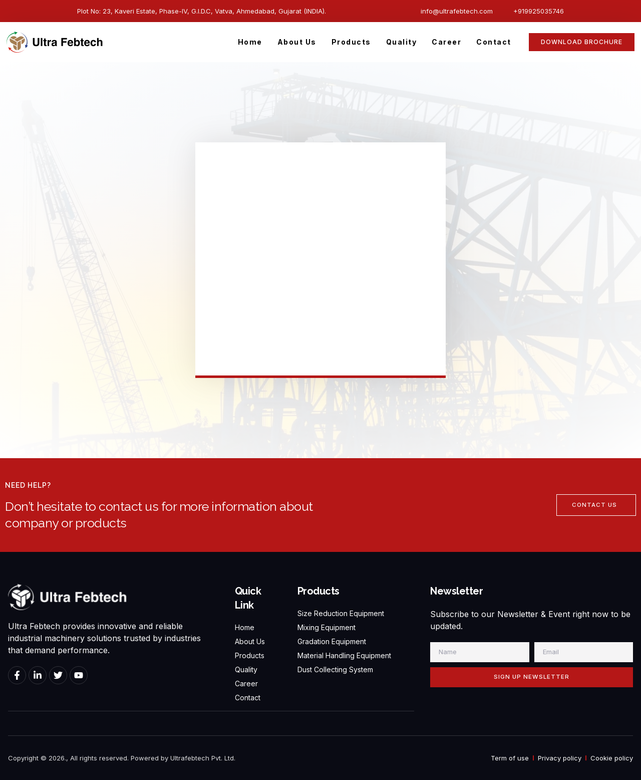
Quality (401, 42)
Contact (493, 42)
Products (351, 42)
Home (250, 42)
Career (446, 42)
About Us (296, 42)
